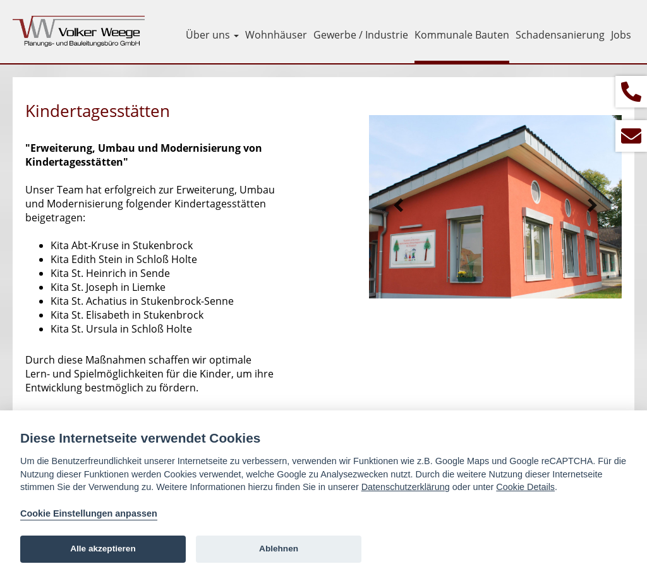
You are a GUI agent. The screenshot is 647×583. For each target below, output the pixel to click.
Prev (398, 205)
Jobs (621, 35)
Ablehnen (278, 548)
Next (592, 205)
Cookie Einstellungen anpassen (88, 513)
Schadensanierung (560, 35)
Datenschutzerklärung (405, 487)
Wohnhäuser (276, 35)
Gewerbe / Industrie (360, 35)
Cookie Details (525, 487)
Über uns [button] (212, 35)
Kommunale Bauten (461, 35)
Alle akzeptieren (103, 548)
